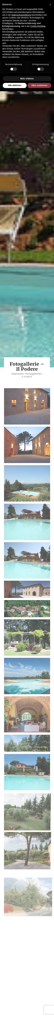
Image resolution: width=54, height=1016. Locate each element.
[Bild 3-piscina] (28, 773)
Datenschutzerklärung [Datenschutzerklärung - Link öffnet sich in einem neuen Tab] (21, 15)
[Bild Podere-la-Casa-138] (28, 446)
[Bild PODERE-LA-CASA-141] (28, 484)
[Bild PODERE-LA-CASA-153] (28, 561)
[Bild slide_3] (28, 590)
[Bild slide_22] (28, 609)
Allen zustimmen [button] (39, 85)
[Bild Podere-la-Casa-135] (28, 407)
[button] (50, 4)
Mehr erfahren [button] (27, 78)
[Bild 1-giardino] (28, 638)
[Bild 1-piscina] (28, 677)
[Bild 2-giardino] (28, 744)
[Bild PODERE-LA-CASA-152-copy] (28, 523)
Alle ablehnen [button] (14, 85)
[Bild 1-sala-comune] (28, 715)
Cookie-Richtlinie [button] (38, 26)
